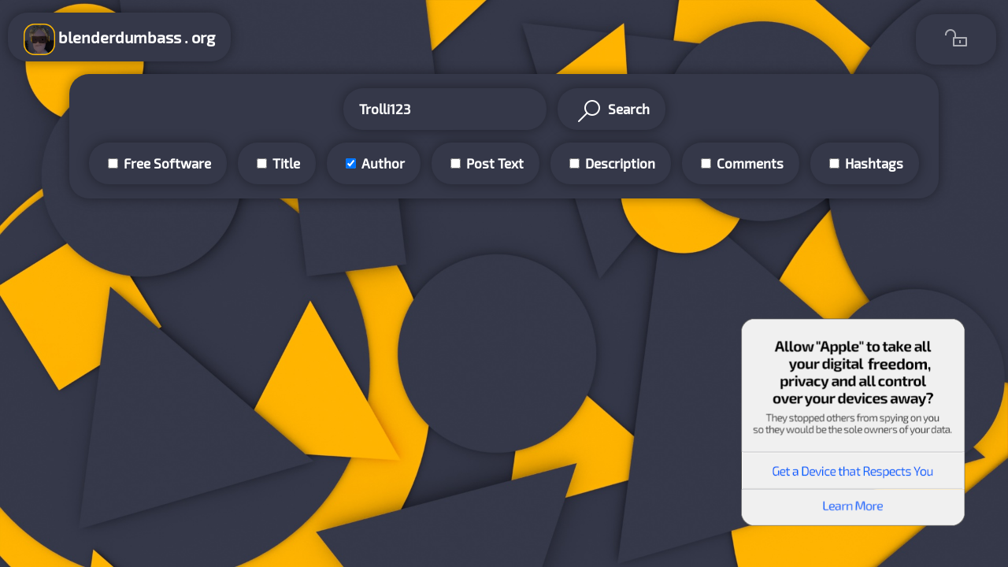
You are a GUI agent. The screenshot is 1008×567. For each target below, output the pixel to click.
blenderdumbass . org (119, 39)
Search (611, 111)
